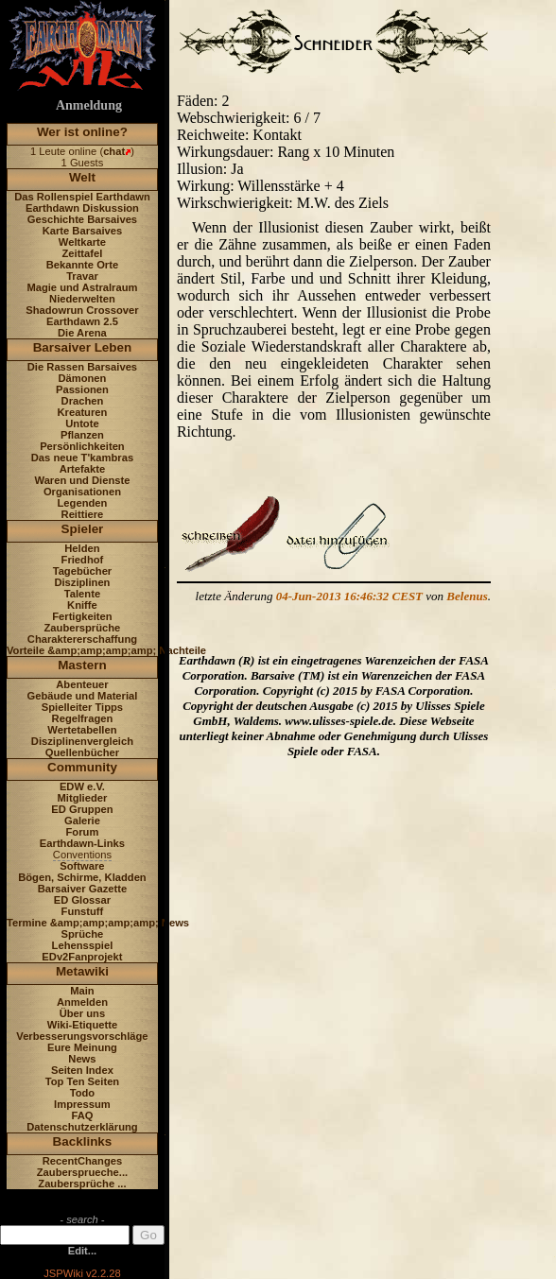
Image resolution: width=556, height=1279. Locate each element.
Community (82, 767)
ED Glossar (82, 900)
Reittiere (82, 514)
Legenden (83, 503)
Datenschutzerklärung (82, 1126)
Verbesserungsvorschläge (82, 1036)
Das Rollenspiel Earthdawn (82, 196)
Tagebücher (83, 571)
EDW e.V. (82, 786)
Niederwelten (82, 298)
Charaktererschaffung (82, 639)
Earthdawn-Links (82, 843)
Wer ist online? (82, 132)
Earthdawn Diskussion (82, 208)
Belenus (466, 596)
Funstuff (82, 911)
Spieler (82, 529)
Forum (82, 832)
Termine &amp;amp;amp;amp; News (98, 922)
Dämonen (82, 378)
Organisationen (82, 491)
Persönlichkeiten (82, 446)
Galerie (82, 820)
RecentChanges (83, 1161)
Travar (82, 276)
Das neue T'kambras (82, 457)
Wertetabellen (81, 729)
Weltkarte (82, 242)
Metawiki (82, 971)
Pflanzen (82, 435)
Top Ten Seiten (82, 1081)
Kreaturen (83, 412)
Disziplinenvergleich (82, 741)
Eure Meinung (82, 1047)
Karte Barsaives (83, 230)
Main (82, 990)
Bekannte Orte (82, 264)
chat (114, 151)
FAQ (82, 1115)
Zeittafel (81, 253)
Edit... (82, 1250)
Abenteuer (82, 684)
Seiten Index (82, 1070)
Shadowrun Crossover (82, 310)
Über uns (83, 1013)
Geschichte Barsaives (82, 219)
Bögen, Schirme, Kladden (82, 877)
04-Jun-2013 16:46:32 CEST (349, 596)
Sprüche (82, 934)
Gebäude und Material (82, 695)
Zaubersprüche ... (82, 1183)
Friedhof (82, 559)
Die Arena (82, 332)
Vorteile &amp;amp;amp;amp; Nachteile (106, 650)
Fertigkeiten (82, 616)
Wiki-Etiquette (82, 1024)
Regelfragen (82, 718)
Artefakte (83, 469)
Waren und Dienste (82, 480)
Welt (82, 177)
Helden (81, 548)
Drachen (82, 400)
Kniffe (82, 605)
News (82, 1058)
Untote (81, 423)
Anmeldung (89, 105)
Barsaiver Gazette (83, 888)
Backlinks (83, 1141)
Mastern (82, 665)
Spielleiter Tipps (82, 707)
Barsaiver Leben (82, 347)
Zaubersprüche (82, 627)
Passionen (82, 389)
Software (82, 866)
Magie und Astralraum (81, 287)
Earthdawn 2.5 (82, 321)
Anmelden (82, 1002)
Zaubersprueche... (82, 1172)
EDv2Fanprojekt (82, 956)
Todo (83, 1092)
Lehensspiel (82, 945)
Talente (82, 593)
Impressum (82, 1104)
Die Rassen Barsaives (82, 366)
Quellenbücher (82, 752)
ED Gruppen (82, 809)
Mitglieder (83, 798)
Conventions (82, 854)
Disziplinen (82, 582)
